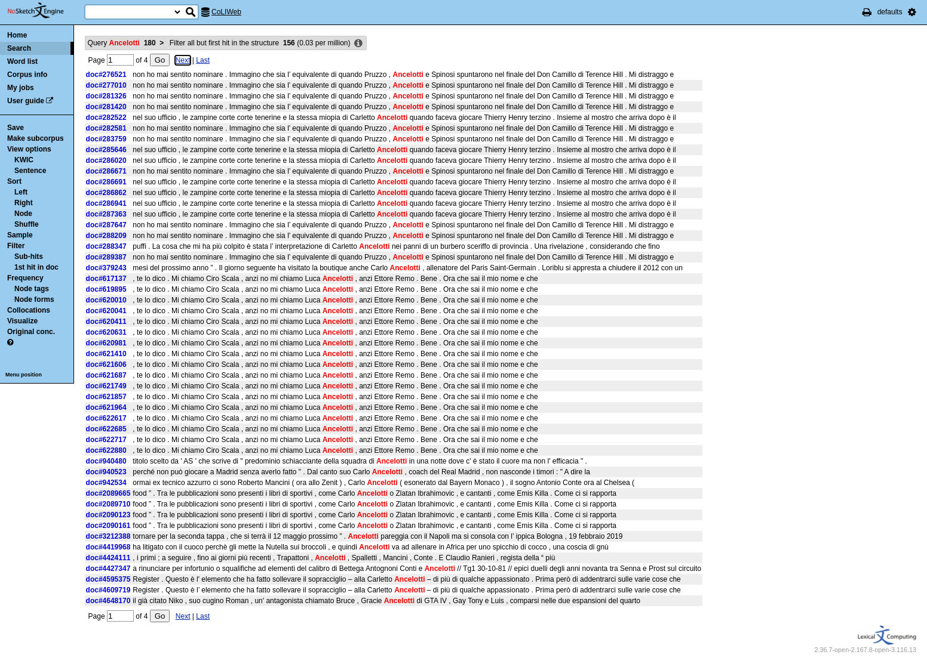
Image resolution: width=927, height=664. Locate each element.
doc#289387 (106, 257)
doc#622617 (106, 418)
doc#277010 (106, 85)
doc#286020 (106, 160)
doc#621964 (106, 407)
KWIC (23, 160)
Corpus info (27, 74)
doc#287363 (106, 214)
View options (29, 149)
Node (23, 213)
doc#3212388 (108, 536)
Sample (20, 235)
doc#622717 (106, 440)
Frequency (25, 278)
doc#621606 (106, 364)
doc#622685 (106, 429)
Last (203, 60)
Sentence (30, 170)
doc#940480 (106, 461)
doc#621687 (106, 375)
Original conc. (31, 332)
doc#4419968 (108, 547)
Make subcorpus (35, 138)
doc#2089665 (108, 493)
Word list (22, 61)
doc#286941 (106, 203)
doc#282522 (106, 117)
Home (17, 35)
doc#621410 (106, 354)
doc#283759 (106, 139)
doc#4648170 (108, 601)
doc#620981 (106, 343)
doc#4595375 (108, 579)
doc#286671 (106, 171)
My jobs (20, 88)
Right (23, 203)
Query (122, 43)
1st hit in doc (36, 267)
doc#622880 (106, 450)
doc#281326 (106, 96)
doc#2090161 (108, 525)
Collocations (28, 310)
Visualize (22, 321)
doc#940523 (106, 472)
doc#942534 (106, 482)
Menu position (23, 375)
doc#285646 (106, 150)
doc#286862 (106, 193)
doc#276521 (106, 74)
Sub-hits (28, 256)
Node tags (31, 289)
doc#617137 (106, 278)
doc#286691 (106, 182)
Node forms (34, 299)
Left (20, 192)
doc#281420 (106, 107)
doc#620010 (106, 300)
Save (15, 127)
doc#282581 (106, 128)
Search (19, 48)
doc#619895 (106, 289)
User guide (25, 101)
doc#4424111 (108, 558)
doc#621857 (106, 397)
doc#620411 (106, 321)
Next (183, 60)
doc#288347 (106, 246)
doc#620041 (106, 311)
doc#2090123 (108, 515)
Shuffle (26, 224)
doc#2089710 (108, 504)
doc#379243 (106, 268)
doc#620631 (106, 332)
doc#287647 (106, 225)
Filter (15, 246)
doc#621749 (106, 386)
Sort (14, 181)
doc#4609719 (108, 590)
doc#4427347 (108, 568)
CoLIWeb (226, 12)
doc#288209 (106, 235)
